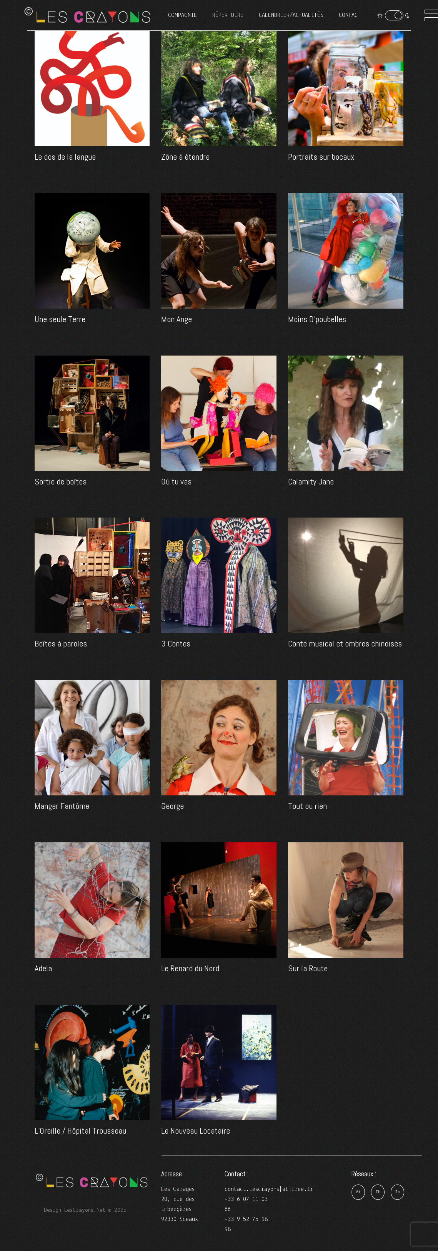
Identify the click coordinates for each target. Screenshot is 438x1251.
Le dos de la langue (65, 156)
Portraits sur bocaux (321, 156)
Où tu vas (176, 481)
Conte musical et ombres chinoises (345, 643)
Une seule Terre (60, 319)
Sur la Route (308, 968)
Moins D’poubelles (317, 319)
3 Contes (175, 643)
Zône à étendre (185, 156)
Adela (43, 968)
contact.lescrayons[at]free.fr (269, 1189)
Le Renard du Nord (190, 968)
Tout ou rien (307, 805)
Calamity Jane (311, 481)
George (172, 805)
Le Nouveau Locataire (195, 1130)
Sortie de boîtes (61, 481)
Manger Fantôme (62, 805)
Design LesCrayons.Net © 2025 (85, 1210)
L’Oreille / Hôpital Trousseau (80, 1130)
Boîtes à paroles (61, 643)
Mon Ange (176, 319)
